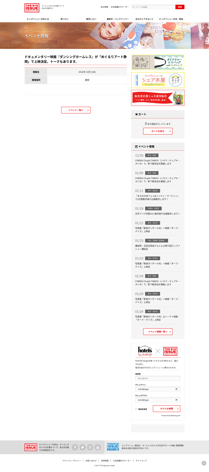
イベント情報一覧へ (157, 331)
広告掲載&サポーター (120, 6)
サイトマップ (141, 460)
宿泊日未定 (141, 409)
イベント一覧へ (75, 110)
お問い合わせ (91, 460)
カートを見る (157, 131)
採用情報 (105, 460)
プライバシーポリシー (71, 460)
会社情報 (104, 6)
